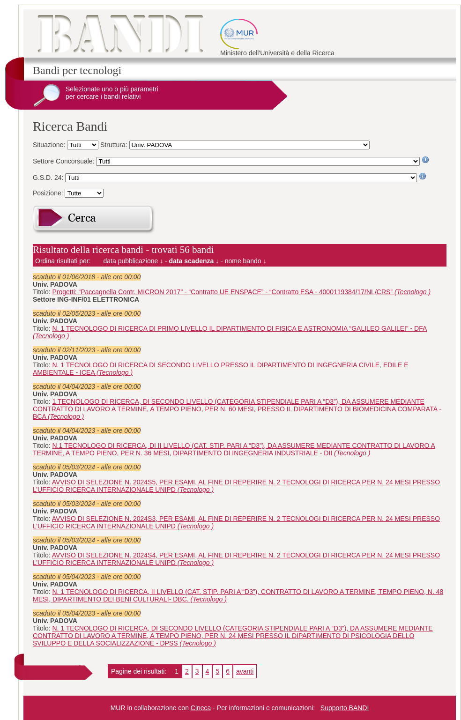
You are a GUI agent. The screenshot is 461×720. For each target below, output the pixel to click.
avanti (244, 671)
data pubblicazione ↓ (134, 261)
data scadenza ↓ (194, 261)
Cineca (201, 708)
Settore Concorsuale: (64, 161)
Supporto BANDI (344, 708)
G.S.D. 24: (49, 177)
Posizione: (49, 193)
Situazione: (50, 144)
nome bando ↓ (246, 261)
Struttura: (114, 144)
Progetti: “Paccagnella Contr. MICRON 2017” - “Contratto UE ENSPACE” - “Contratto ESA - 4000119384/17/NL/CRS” (241, 292)
